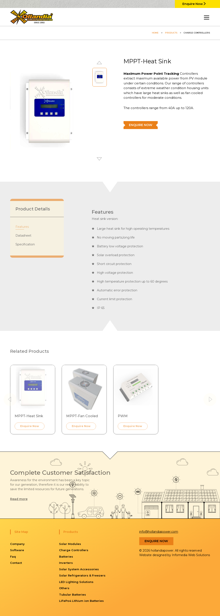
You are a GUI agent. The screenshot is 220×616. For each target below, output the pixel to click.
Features (22, 227)
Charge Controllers (73, 550)
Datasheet (23, 235)
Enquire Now (194, 4)
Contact (16, 562)
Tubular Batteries (72, 594)
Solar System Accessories (79, 569)
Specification (25, 244)
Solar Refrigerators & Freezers (82, 575)
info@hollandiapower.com (158, 532)
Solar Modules (70, 544)
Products (171, 32)
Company (17, 544)
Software (17, 550)
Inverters (66, 562)
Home (155, 32)
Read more (19, 499)
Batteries (66, 556)
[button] (99, 159)
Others (64, 588)
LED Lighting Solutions (76, 582)
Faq (13, 556)
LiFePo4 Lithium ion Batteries (81, 600)
